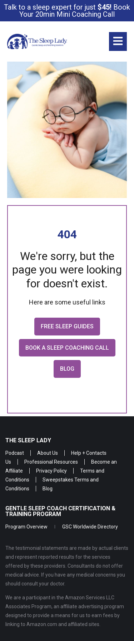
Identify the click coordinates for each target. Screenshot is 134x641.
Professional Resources (51, 462)
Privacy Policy (51, 471)
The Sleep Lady (28, 440)
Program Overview (26, 527)
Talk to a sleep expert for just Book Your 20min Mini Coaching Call (67, 11)
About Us (47, 453)
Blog (48, 488)
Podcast (14, 453)
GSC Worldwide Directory (90, 527)
